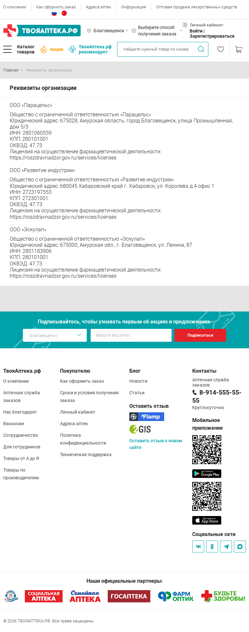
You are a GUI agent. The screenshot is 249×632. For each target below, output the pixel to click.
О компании (14, 7)
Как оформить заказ (56, 7)
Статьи (136, 392)
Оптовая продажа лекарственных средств (196, 7)
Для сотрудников (21, 446)
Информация (133, 7)
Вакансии (13, 423)
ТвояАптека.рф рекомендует (90, 49)
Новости (138, 381)
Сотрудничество (20, 435)
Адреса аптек (98, 7)
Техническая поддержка (86, 454)
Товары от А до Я (21, 458)
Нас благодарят (20, 412)
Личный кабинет (77, 412)
